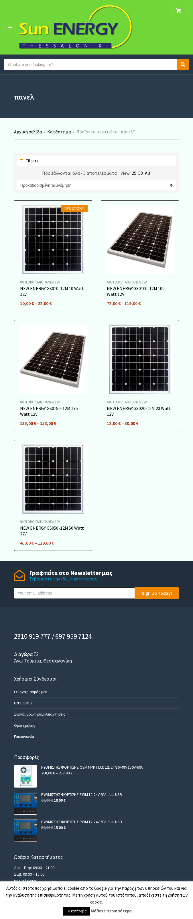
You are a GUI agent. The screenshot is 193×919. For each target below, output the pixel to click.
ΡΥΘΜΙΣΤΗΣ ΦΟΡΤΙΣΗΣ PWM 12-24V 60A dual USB (81, 794)
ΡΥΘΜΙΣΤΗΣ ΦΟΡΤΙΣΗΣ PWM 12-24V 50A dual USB (81, 821)
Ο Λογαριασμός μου (31, 691)
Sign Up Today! (157, 593)
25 (134, 173)
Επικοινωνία (24, 736)
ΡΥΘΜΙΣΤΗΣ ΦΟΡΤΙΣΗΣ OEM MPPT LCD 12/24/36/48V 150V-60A (92, 767)
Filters (29, 161)
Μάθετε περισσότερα (111, 911)
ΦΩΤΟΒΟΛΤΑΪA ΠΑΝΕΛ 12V (40, 282)
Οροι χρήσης (24, 725)
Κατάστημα (59, 132)
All (147, 173)
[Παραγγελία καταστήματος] (96, 185)
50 (140, 173)
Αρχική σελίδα (28, 132)
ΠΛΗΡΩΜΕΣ (23, 703)
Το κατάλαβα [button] (76, 911)
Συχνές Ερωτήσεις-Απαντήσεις (39, 714)
